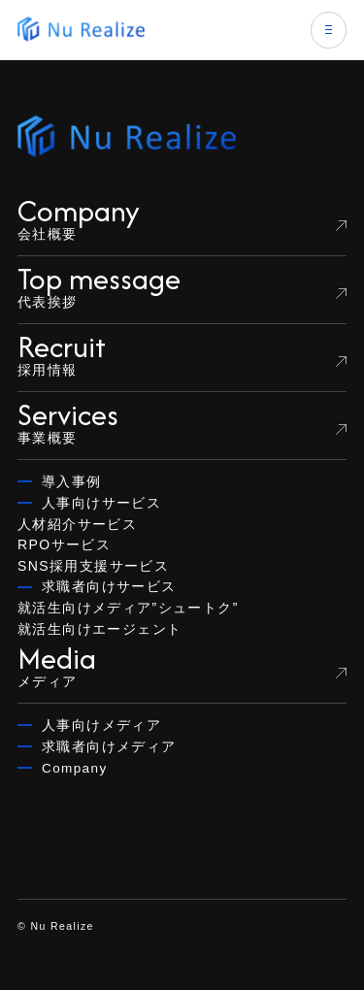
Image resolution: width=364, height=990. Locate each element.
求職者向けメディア (109, 747)
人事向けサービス (101, 503)
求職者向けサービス (109, 586)
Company (75, 768)
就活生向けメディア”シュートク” (128, 607)
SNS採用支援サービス (93, 566)
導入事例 (72, 482)
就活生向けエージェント (99, 629)
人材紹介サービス (77, 524)
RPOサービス (64, 544)
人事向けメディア (101, 725)
